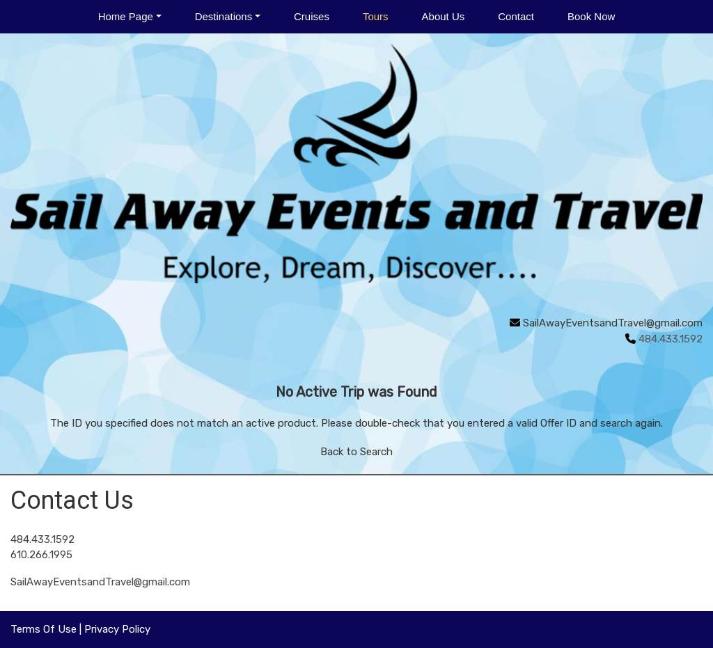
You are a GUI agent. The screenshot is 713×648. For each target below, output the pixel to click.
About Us (443, 16)
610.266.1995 (41, 554)
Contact (516, 16)
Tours (376, 16)
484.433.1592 (42, 539)
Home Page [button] (125, 16)
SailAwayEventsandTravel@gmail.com (613, 323)
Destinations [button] (224, 16)
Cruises (311, 16)
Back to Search (356, 451)
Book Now (591, 16)
